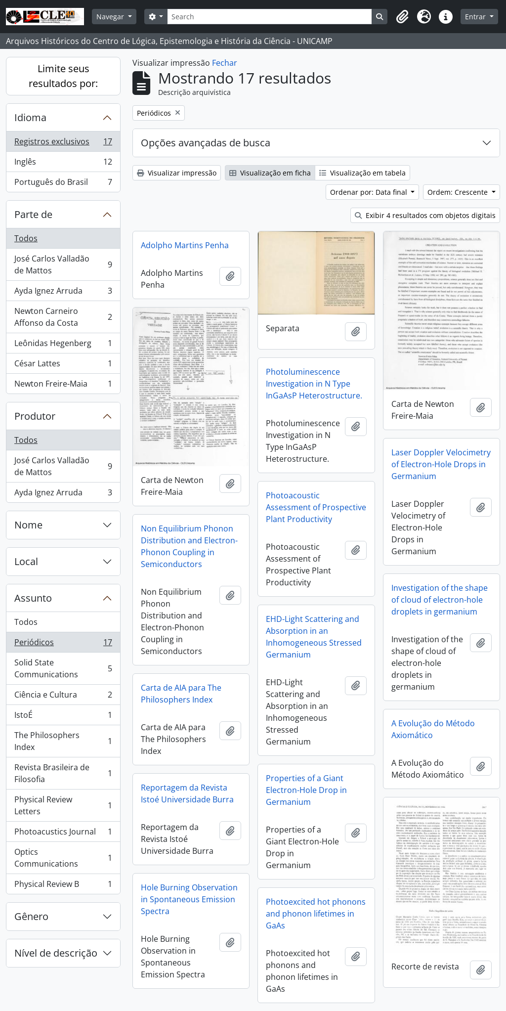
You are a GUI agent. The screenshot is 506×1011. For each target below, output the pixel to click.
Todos (26, 238)
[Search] (269, 16)
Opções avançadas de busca (205, 142)
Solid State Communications (63, 668)
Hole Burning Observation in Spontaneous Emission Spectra (189, 899)
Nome (28, 524)
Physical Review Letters (63, 805)
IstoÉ (63, 717)
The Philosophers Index (63, 741)
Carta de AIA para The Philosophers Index (181, 693)
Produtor (34, 416)
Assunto (33, 598)
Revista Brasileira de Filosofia (63, 773)
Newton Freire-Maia (63, 386)
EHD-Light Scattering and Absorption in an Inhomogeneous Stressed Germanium (314, 637)
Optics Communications (63, 857)
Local (26, 561)
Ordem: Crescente (458, 192)
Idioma (30, 117)
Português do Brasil (63, 184)
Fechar (224, 62)
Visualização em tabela (362, 172)
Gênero (31, 916)
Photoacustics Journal (63, 834)
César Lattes (63, 365)
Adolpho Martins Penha (185, 245)
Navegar (111, 16)
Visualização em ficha (270, 172)
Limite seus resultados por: (63, 76)
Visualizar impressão (176, 172)
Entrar (476, 16)
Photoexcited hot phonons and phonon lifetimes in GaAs (316, 913)
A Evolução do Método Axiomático (433, 729)
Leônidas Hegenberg (63, 345)
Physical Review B (63, 886)
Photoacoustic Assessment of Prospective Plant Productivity (316, 507)
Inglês (63, 164)
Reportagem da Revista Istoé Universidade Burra (187, 793)
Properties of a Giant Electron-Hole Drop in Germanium (306, 790)
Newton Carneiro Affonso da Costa (63, 317)
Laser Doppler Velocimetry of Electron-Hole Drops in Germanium (441, 464)
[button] (402, 17)
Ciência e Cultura (63, 697)
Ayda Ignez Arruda (63, 293)
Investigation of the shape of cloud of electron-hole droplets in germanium (439, 599)
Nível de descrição (55, 953)
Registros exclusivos (63, 143)
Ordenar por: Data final (369, 192)
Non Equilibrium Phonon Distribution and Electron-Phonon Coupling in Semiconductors (189, 546)
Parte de (33, 214)
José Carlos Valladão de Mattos (63, 264)
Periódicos (63, 644)
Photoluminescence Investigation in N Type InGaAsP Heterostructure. (314, 383)
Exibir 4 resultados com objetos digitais (425, 215)
